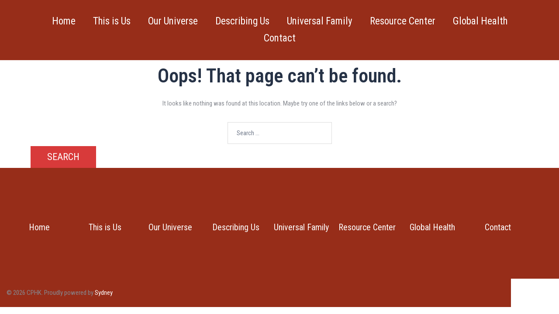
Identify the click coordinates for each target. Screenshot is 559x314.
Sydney (104, 293)
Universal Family (319, 21)
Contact (280, 38)
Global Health (480, 21)
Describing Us (242, 21)
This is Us (112, 21)
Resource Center (402, 21)
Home (64, 21)
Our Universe (173, 21)
